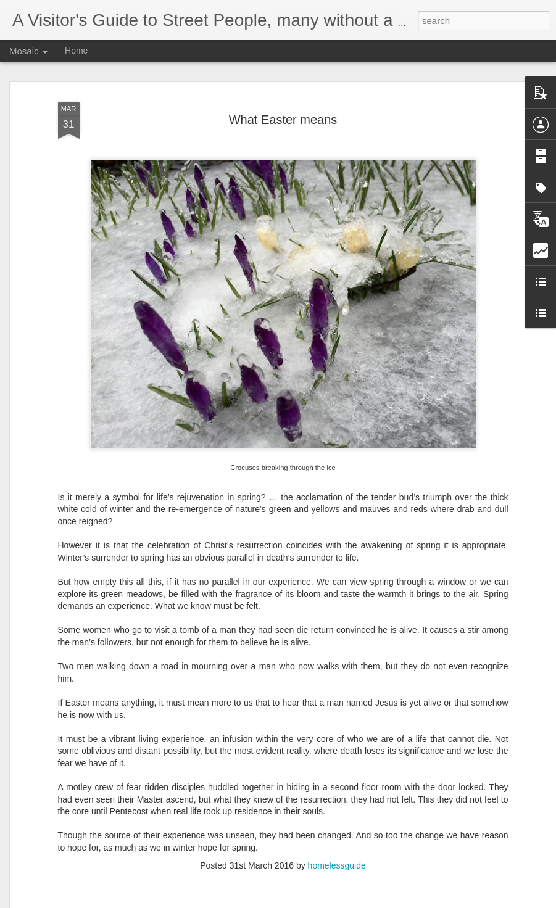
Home (76, 51)
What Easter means (283, 104)
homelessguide (337, 850)
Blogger (316, 901)
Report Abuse (352, 901)
